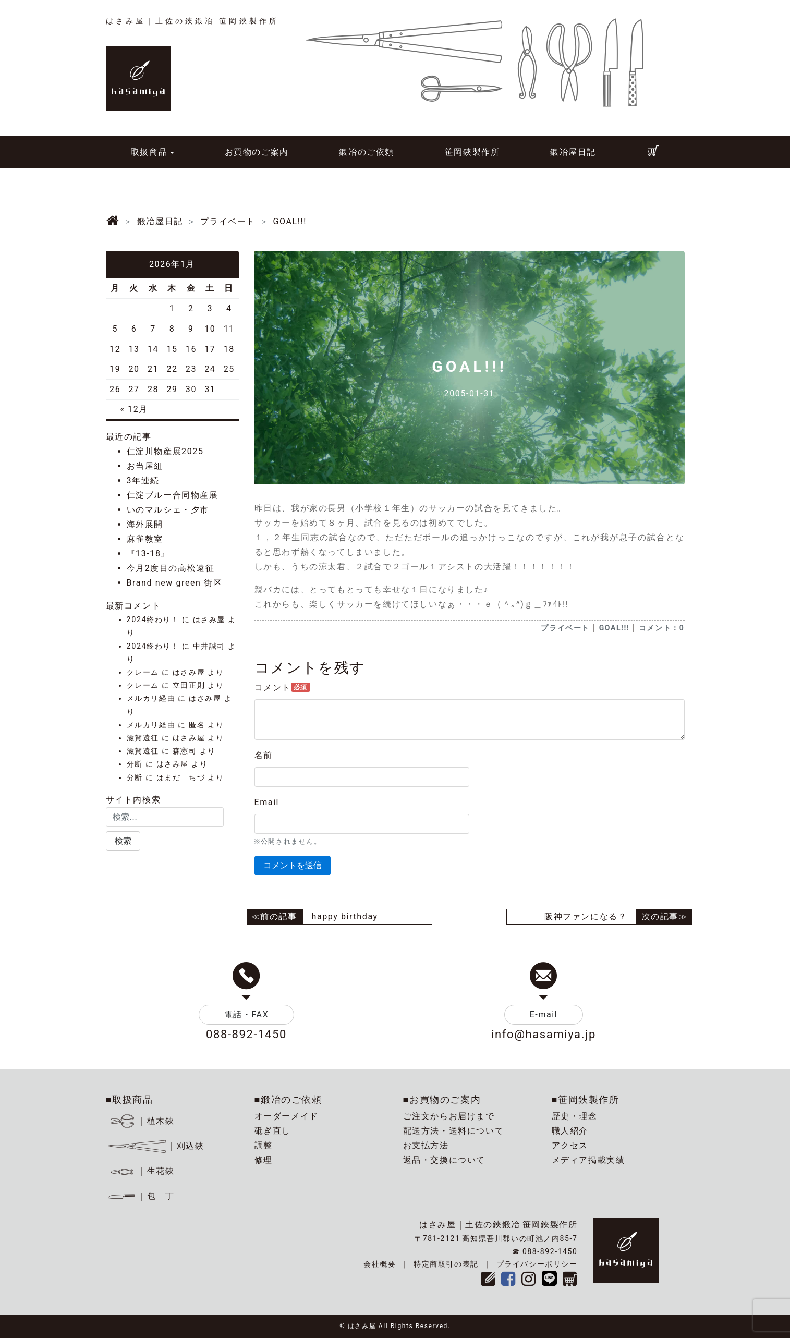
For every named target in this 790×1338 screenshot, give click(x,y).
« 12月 (134, 409)
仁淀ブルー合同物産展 (172, 495)
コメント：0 (662, 628)
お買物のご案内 (257, 152)
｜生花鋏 (141, 1171)
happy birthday (345, 916)
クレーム (143, 672)
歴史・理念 (575, 1116)
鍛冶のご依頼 (366, 152)
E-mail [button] (544, 1014)
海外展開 (145, 524)
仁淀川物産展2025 (165, 451)
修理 (263, 1160)
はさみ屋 (209, 619)
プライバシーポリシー (537, 1264)
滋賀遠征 (143, 738)
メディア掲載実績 (588, 1160)
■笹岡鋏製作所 (585, 1099)
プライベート (565, 628)
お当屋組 (145, 466)
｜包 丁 (140, 1196)
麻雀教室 (145, 539)
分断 (135, 764)
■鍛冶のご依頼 (288, 1099)
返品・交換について (444, 1160)
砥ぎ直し (272, 1131)
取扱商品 (149, 152)
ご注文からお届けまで (449, 1116)
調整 (263, 1145)
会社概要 (379, 1264)
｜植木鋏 (141, 1121)
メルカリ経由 (151, 698)
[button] (123, 841)
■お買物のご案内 (442, 1099)
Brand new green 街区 (175, 583)
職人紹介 (570, 1131)
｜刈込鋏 (155, 1146)
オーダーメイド (286, 1116)
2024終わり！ (153, 619)
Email (266, 802)
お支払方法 (426, 1145)
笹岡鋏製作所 (472, 152)
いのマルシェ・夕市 (168, 510)
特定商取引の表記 (446, 1264)
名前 (263, 755)
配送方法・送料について (453, 1131)
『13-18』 (149, 553)
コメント (282, 687)
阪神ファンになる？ (585, 916)
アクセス (570, 1145)
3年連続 (143, 480)
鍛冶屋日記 (573, 152)
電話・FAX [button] (246, 1014)
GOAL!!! (614, 628)
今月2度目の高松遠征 (171, 568)
